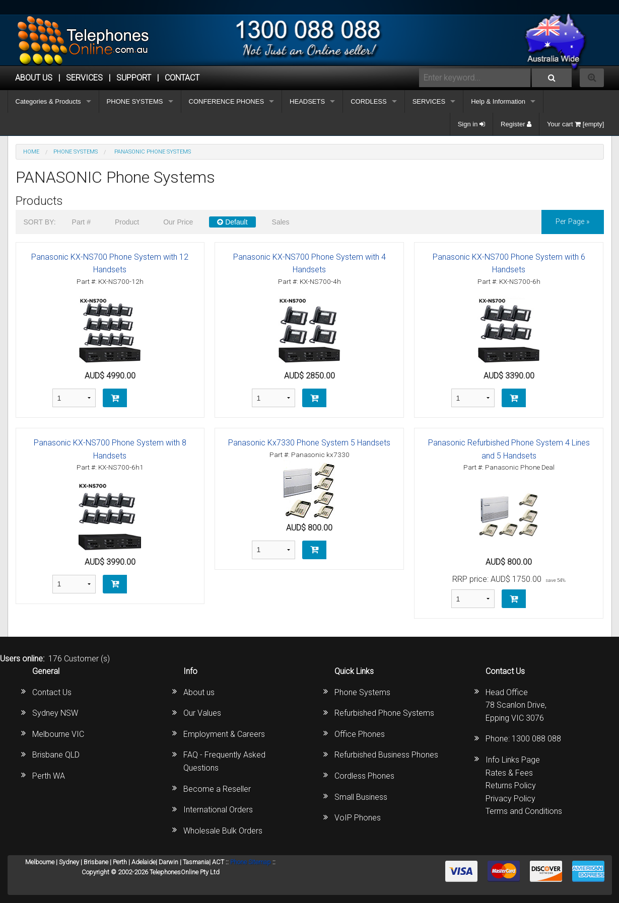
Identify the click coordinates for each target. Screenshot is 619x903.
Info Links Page (513, 760)
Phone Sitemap (250, 862)
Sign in (471, 124)
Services (84, 78)
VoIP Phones (357, 817)
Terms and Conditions (524, 811)
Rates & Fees (509, 773)
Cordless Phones (364, 776)
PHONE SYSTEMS (135, 101)
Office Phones (359, 734)
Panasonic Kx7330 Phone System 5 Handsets (309, 442)
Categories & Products (48, 101)
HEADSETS (307, 101)
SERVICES (429, 101)
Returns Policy (511, 785)
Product (127, 222)
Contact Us (52, 692)
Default (232, 222)
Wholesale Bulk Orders (222, 831)
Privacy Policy (510, 798)
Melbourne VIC (58, 734)
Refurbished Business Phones (386, 755)
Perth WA (48, 776)
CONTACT (182, 78)
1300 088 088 (536, 738)
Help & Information (498, 101)
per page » (573, 221)
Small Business (360, 797)
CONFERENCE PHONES (226, 101)
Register (516, 124)
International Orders (218, 809)
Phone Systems (362, 692)
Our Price (178, 222)
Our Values (202, 713)
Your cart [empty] (575, 124)
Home (31, 151)
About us (199, 692)
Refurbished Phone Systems (384, 713)
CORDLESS (369, 101)
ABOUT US (33, 78)
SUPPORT (133, 78)
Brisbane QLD (56, 755)
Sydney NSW (55, 713)
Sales (281, 222)
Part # (81, 222)
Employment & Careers (224, 734)
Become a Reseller (217, 789)
